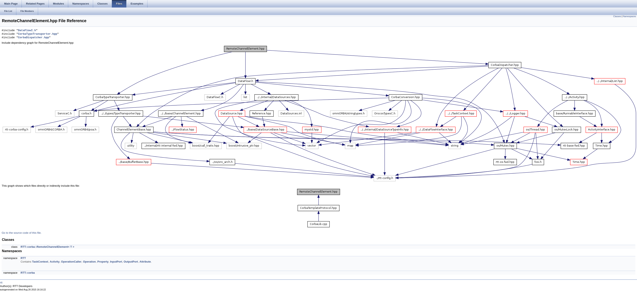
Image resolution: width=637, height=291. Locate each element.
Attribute (145, 261)
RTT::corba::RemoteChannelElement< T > (47, 246)
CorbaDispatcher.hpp (33, 38)
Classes (617, 16)
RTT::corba (28, 272)
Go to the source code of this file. (21, 232)
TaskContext (40, 261)
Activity (55, 261)
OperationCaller (71, 261)
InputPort (116, 261)
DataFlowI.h (27, 30)
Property (102, 261)
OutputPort (131, 261)
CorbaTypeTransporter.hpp (37, 34)
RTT (23, 258)
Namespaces (629, 16)
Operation (89, 261)
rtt (1, 282)
